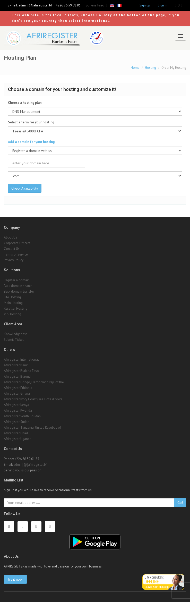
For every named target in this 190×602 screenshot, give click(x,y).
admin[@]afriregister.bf (35, 5)
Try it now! (15, 579)
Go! (180, 502)
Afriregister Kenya (16, 405)
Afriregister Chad (16, 433)
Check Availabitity (24, 188)
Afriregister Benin (16, 365)
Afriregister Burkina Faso (21, 371)
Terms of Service (16, 254)
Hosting (150, 67)
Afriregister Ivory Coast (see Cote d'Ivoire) (34, 399)
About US (10, 237)
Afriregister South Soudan (22, 416)
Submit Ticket (14, 339)
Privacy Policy (13, 260)
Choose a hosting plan (24, 102)
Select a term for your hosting (31, 122)
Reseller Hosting (15, 308)
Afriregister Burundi (17, 376)
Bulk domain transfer (19, 291)
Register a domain (17, 280)
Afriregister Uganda (17, 439)
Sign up (145, 5)
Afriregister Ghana (17, 393)
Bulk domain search (18, 286)
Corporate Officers (17, 243)
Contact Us (12, 249)
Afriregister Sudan (16, 422)
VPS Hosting (12, 314)
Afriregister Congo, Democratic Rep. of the (34, 382)
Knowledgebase (16, 334)
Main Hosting (13, 303)
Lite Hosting (12, 297)
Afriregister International (21, 359)
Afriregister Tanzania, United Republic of (32, 427)
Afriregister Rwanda (18, 410)
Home (135, 67)
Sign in (162, 5)
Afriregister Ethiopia (18, 388)
